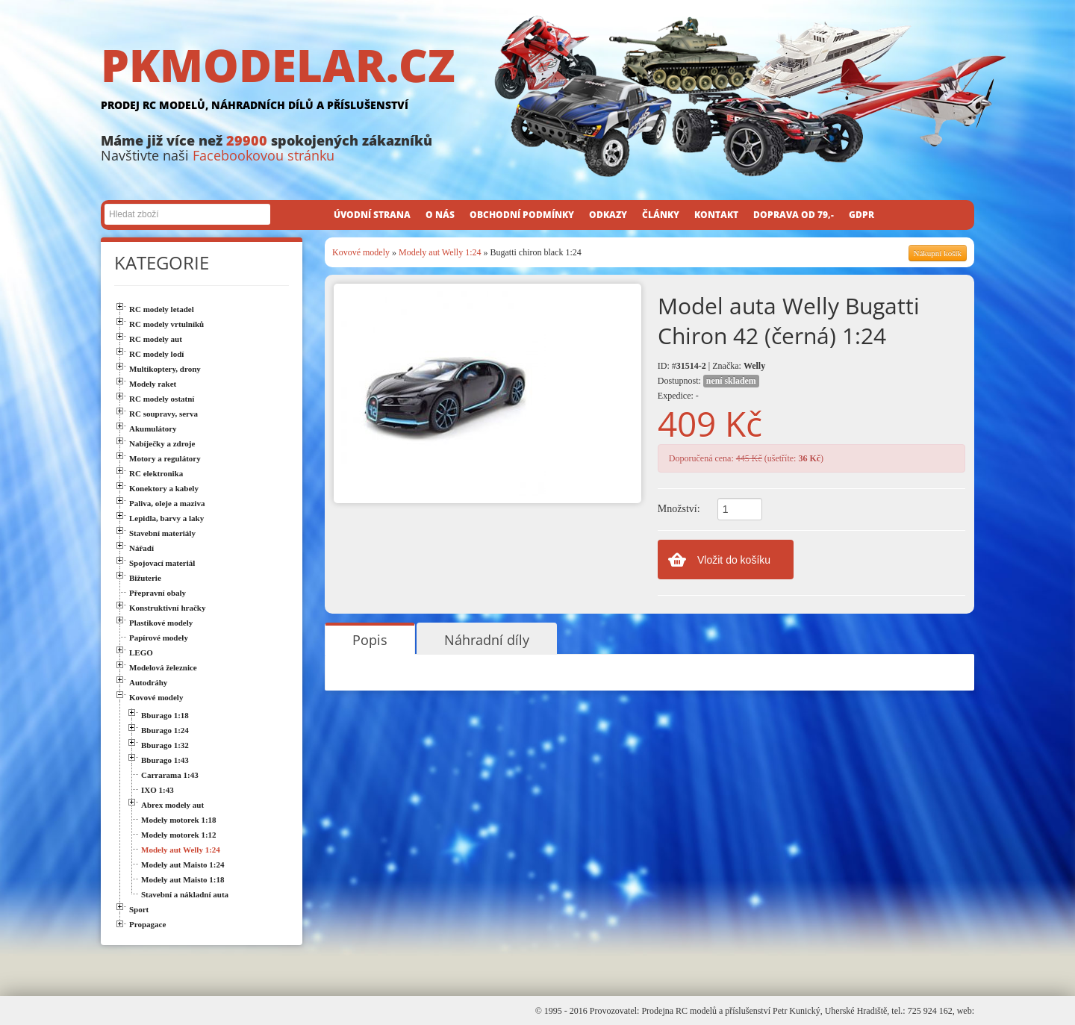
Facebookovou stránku (263, 155)
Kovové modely (361, 252)
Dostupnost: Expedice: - (708, 388)
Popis (369, 640)
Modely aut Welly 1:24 (440, 252)
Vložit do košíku (733, 560)
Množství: (679, 508)
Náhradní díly (486, 640)
